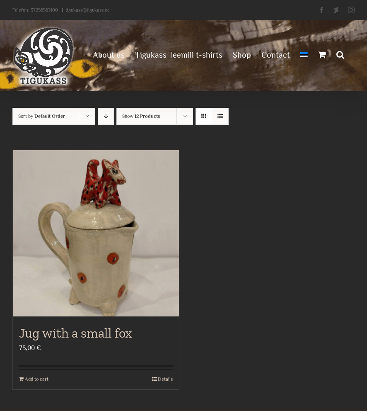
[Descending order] (106, 116)
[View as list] (220, 116)
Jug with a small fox (75, 333)
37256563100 (44, 10)
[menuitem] (304, 54)
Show (141, 116)
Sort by (41, 116)
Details (165, 379)
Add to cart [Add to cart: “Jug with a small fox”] (36, 379)
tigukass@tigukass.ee (87, 10)
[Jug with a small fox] (96, 233)
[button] (340, 54)
